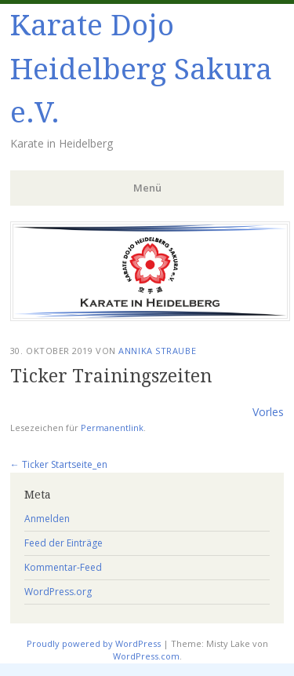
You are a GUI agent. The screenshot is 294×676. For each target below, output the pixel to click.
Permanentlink (112, 427)
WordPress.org (58, 591)
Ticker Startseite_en (58, 464)
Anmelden (47, 518)
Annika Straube (157, 350)
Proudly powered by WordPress (94, 643)
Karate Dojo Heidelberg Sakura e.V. (141, 69)
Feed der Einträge (63, 543)
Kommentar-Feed (63, 567)
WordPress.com (146, 656)
